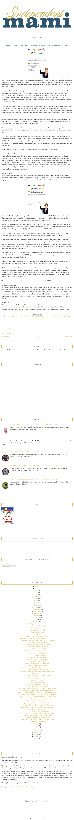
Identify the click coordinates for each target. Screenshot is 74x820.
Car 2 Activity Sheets (38, 674)
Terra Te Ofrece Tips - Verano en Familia (38, 644)
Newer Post (68, 336)
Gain (24, 316)
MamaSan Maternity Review (37, 630)
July (37, 619)
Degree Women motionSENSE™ (38, 649)
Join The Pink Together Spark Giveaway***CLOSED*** (29, 438)
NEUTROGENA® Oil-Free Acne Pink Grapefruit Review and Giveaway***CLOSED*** (39, 424)
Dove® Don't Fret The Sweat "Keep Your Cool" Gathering (38, 640)
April (36, 726)
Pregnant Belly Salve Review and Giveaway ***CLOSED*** (38, 638)
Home (34, 37)
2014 (35, 601)
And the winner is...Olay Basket (38, 653)
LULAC (29, 316)
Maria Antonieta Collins (42, 316)
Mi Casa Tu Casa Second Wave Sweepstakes (38, 715)
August (37, 617)
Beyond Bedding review (38, 682)
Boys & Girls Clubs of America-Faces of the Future (38, 705)
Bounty (13, 316)
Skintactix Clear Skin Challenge (38, 642)
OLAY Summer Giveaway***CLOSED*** (38, 684)
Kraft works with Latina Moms (38, 699)
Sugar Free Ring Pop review (37, 709)
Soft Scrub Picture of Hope (38, 661)
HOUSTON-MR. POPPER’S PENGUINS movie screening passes (38, 692)
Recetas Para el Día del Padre (38, 686)
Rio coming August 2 (38, 667)
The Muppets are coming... (38, 655)
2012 (35, 605)
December (37, 609)
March (37, 728)
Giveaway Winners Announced (38, 678)
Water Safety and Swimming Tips (38, 626)
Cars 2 (38, 634)
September (36, 615)
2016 (35, 596)
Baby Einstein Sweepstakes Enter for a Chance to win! (38, 690)
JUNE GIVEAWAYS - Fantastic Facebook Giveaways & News (38, 696)
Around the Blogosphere (38, 680)
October (36, 613)
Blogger (47, 801)
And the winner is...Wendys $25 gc (38, 669)
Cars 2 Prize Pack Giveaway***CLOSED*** (38, 676)
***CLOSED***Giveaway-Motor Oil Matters (25, 451)
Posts (5, 563)
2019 (35, 590)
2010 (35, 734)
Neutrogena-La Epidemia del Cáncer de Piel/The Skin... (38, 707)
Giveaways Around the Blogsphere (38, 646)
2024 (36, 586)
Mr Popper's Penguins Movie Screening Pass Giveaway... (38, 703)
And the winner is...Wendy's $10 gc (37, 659)
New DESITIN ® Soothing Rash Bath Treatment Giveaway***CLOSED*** (35, 465)
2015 (35, 599)
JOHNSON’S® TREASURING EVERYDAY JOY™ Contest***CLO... (38, 694)
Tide (40, 318)
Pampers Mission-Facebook (38, 721)
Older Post (5, 336)
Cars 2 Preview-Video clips (38, 657)
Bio (41, 37)
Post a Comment (6, 333)
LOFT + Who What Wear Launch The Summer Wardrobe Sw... (38, 688)
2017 (35, 594)
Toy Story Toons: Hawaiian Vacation (38, 624)
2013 (35, 603)
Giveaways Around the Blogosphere (38, 701)
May (36, 724)
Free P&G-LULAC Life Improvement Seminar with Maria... (38, 713)
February (36, 730)
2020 (36, 588)
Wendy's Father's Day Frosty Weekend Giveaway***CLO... (38, 671)
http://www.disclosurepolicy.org (26, 787)
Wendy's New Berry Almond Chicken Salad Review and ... (38, 719)
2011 (35, 607)
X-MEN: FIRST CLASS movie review (38, 717)
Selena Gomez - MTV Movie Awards (38, 711)
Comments (7, 567)
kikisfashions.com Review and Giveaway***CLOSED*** (37, 663)
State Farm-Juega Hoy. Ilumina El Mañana (38, 651)
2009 (35, 736)
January (36, 732)
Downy (19, 316)
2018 (35, 592)
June (36, 621)
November (37, 611)
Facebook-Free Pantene (38, 632)
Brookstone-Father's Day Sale (38, 665)
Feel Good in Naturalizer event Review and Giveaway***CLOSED (33, 479)
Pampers (56, 316)
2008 (35, 738)
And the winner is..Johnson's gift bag (38, 636)
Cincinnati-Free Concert (38, 628)
